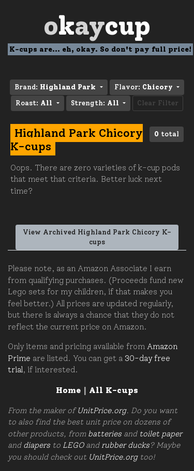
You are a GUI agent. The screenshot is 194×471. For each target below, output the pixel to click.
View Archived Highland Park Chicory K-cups (97, 237)
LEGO (73, 445)
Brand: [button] (56, 87)
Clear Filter (157, 103)
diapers (36, 445)
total (166, 134)
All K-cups (113, 390)
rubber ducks (125, 445)
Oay (97, 25)
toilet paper (160, 433)
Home (68, 390)
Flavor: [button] (144, 87)
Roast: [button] (35, 103)
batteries (105, 433)
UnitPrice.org (101, 410)
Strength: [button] (96, 103)
